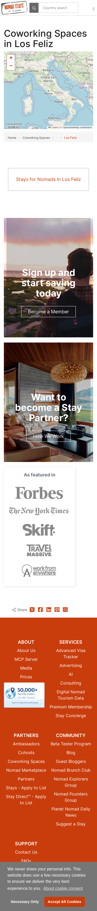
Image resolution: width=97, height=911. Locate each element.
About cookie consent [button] (63, 888)
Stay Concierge (71, 715)
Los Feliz (70, 138)
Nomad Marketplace (26, 770)
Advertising (70, 665)
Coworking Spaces (45, 33)
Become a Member (48, 311)
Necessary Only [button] (25, 902)
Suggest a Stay (71, 823)
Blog (70, 752)
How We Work (48, 436)
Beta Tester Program (71, 743)
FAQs (26, 860)
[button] (11, 58)
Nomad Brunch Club (71, 770)
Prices (26, 676)
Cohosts (26, 752)
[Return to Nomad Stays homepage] (14, 8)
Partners (26, 778)
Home (12, 138)
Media (26, 668)
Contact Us (26, 852)
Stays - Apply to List (26, 787)
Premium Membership (71, 706)
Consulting (70, 683)
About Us (26, 650)
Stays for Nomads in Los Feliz (48, 179)
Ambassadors (26, 743)
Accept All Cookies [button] (64, 902)
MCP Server (26, 659)
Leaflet (53, 127)
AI (71, 674)
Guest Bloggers (71, 761)
